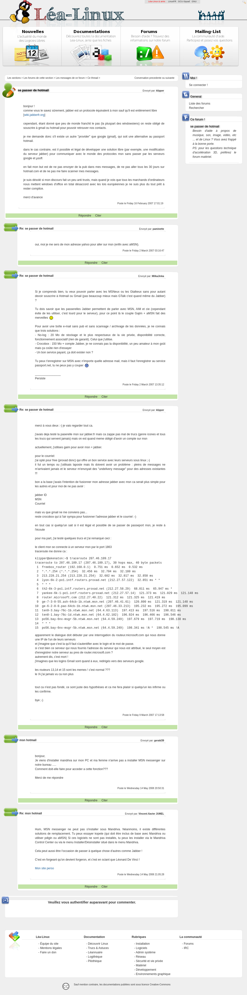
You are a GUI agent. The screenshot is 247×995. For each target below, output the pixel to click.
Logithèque (95, 956)
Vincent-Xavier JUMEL (151, 813)
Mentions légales (51, 948)
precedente (155, 78)
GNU (194, 1)
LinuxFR (172, 1)
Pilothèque (95, 961)
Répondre (84, 215)
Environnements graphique (153, 974)
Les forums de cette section (38, 78)
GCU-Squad (184, 1)
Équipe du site (49, 943)
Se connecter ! (198, 85)
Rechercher (196, 108)
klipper (160, 90)
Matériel (141, 965)
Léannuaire (95, 952)
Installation (143, 943)
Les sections (14, 78)
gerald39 (159, 740)
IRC (186, 948)
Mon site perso (44, 868)
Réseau (141, 956)
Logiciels (141, 948)
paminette (158, 229)
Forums (189, 943)
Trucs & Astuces (98, 948)
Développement (146, 969)
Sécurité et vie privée (149, 961)
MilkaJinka (158, 276)
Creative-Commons (160, 984)
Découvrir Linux (98, 943)
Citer (98, 215)
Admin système (146, 952)
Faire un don (48, 952)
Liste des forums (199, 103)
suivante (169, 78)
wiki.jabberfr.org (34, 115)
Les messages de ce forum (70, 78)
